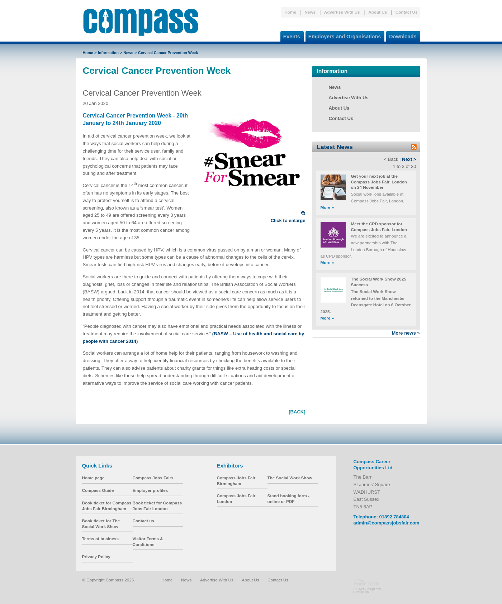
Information (108, 53)
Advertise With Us (342, 12)
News (310, 12)
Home (290, 12)
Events (290, 35)
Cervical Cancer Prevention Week (168, 53)
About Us (377, 12)
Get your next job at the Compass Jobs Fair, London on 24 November (379, 182)
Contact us (143, 520)
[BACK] (297, 411)
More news (406, 333)
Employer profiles (150, 490)
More (327, 207)
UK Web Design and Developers (367, 590)
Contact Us (407, 12)
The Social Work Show (289, 477)
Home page (93, 477)
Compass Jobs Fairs (153, 477)
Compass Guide (98, 490)
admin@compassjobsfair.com (387, 523)
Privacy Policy (96, 556)
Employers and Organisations (343, 35)
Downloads (401, 35)
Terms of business (100, 538)
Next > (409, 159)
